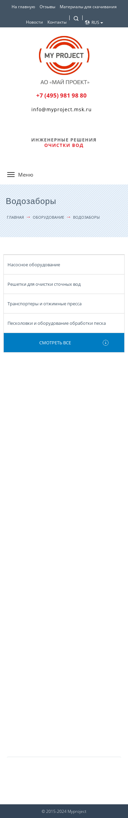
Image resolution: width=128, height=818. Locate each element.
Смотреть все (55, 343)
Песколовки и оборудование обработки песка (57, 323)
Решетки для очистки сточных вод (44, 284)
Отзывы (47, 7)
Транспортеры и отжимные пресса (45, 304)
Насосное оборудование (34, 264)
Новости (34, 22)
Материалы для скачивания (88, 7)
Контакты (57, 22)
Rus (97, 22)
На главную (23, 7)
